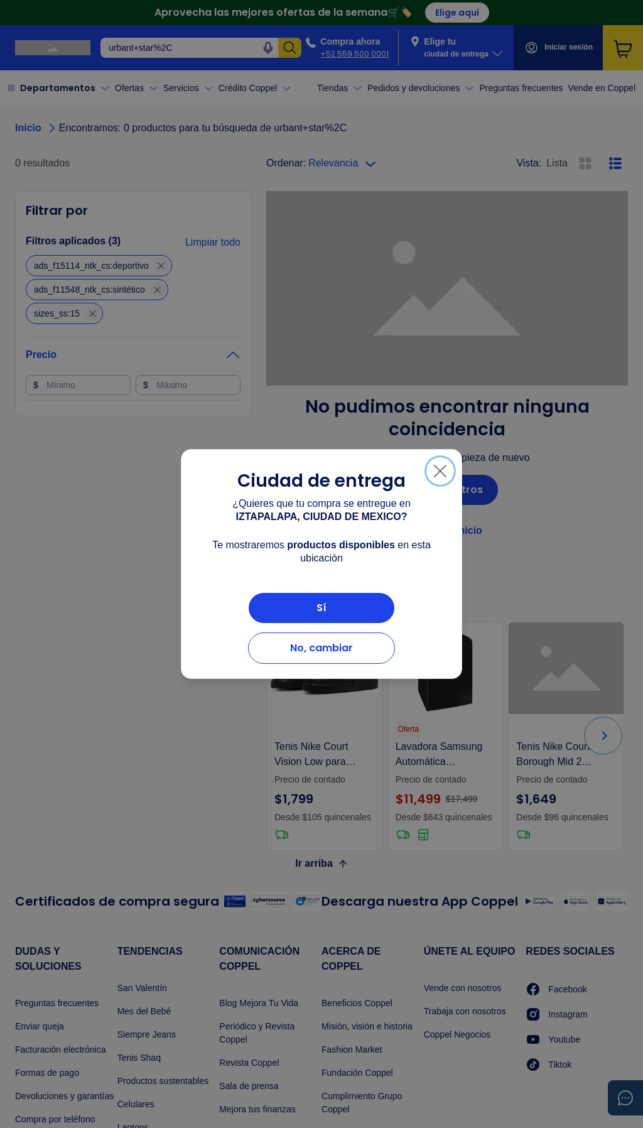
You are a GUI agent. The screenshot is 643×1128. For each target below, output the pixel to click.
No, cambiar (321, 648)
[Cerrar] (440, 471)
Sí (321, 607)
